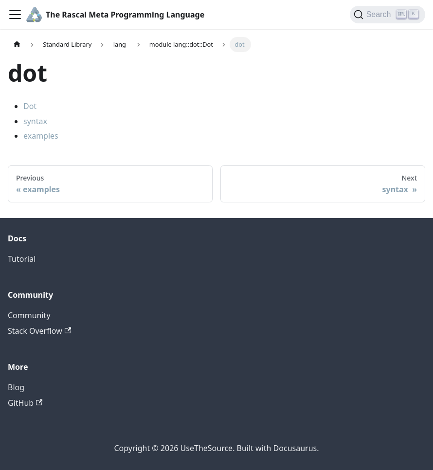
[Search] (387, 14)
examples (40, 135)
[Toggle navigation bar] (15, 14)
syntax (35, 121)
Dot (29, 106)
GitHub (25, 403)
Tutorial (22, 258)
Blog (16, 387)
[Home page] (17, 44)
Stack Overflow (39, 330)
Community (29, 315)
